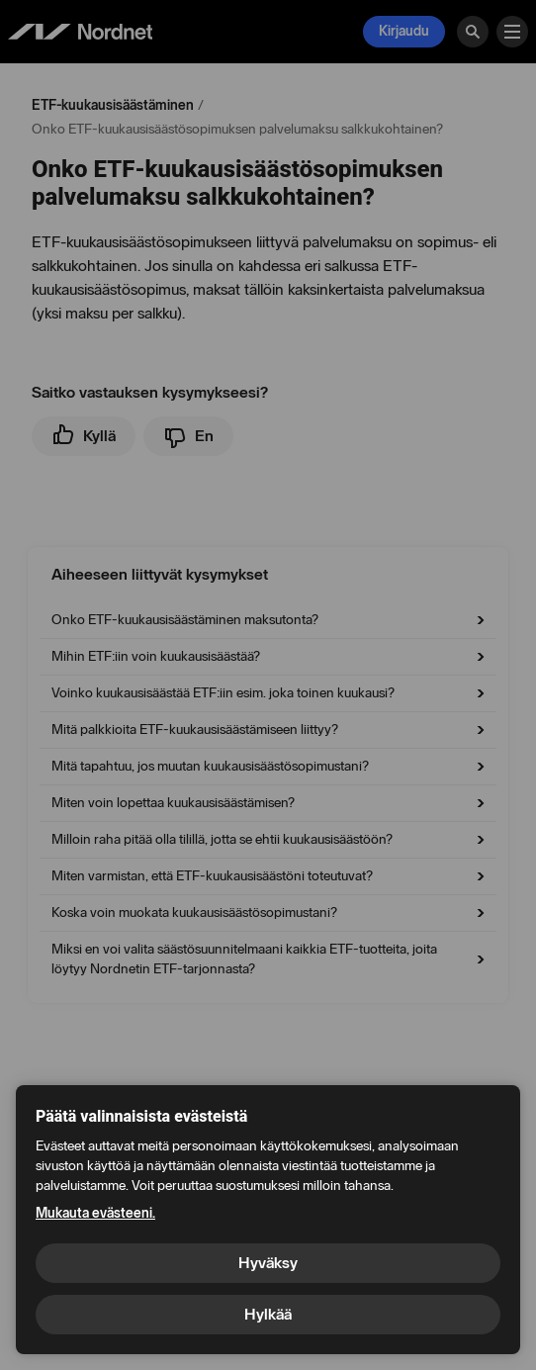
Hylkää (268, 1314)
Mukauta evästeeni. (95, 1213)
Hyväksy (268, 1262)
